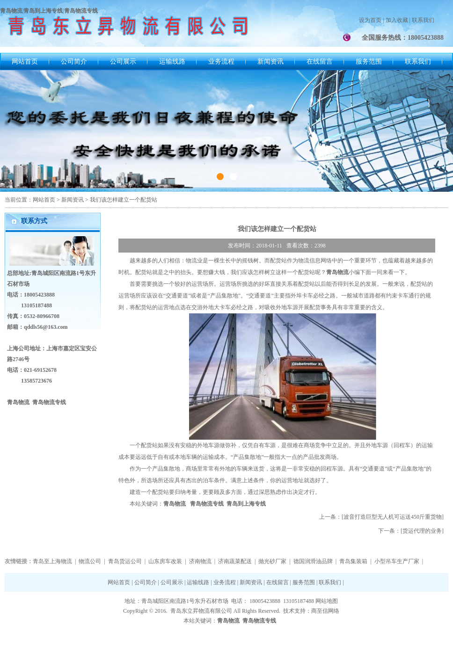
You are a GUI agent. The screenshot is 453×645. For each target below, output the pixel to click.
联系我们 (423, 20)
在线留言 (320, 61)
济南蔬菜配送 (235, 561)
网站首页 (25, 61)
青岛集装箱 (353, 561)
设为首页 (370, 20)
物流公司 (90, 561)
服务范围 (369, 61)
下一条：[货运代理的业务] (411, 531)
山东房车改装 (165, 561)
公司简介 (74, 61)
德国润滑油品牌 (313, 561)
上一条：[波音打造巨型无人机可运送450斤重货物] (381, 517)
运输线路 (172, 61)
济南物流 (200, 561)
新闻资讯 (270, 61)
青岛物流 (174, 503)
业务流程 (221, 61)
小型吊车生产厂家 (396, 561)
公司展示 (123, 61)
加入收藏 (397, 20)
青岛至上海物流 (52, 561)
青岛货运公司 (125, 561)
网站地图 (326, 601)
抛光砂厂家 (272, 561)
